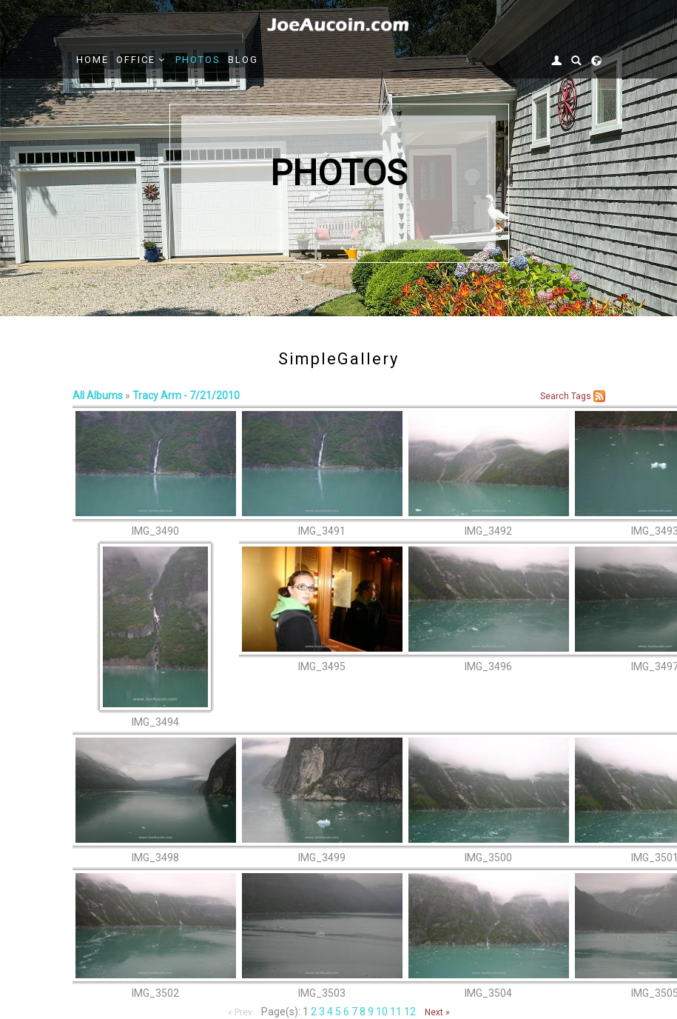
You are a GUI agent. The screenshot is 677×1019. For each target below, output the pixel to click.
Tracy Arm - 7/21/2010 (186, 395)
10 (382, 1012)
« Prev (240, 1012)
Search (554, 396)
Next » (437, 1012)
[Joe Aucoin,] (338, 25)
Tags (581, 396)
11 (396, 1012)
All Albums (98, 395)
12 (410, 1012)
